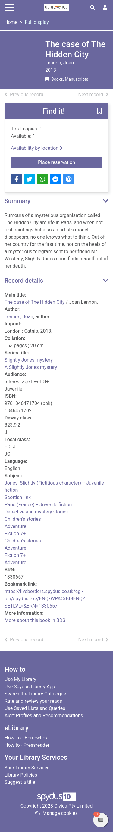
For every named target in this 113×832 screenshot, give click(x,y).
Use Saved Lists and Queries (35, 708)
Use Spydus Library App (30, 686)
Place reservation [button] (70, 162)
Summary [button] (17, 201)
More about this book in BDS (35, 620)
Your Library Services (27, 768)
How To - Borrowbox (26, 738)
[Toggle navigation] (9, 6)
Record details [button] (24, 280)
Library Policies (21, 775)
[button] (99, 112)
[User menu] (105, 7)
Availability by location (37, 148)
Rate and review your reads (33, 701)
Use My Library (20, 679)
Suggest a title (20, 782)
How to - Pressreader (27, 745)
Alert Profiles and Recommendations (44, 715)
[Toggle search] (92, 7)
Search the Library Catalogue (35, 694)
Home (11, 22)
